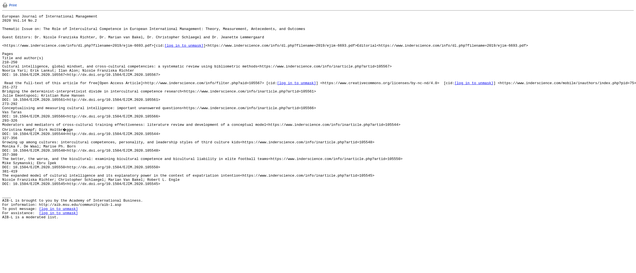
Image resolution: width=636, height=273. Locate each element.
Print (13, 5)
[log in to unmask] (183, 51)
